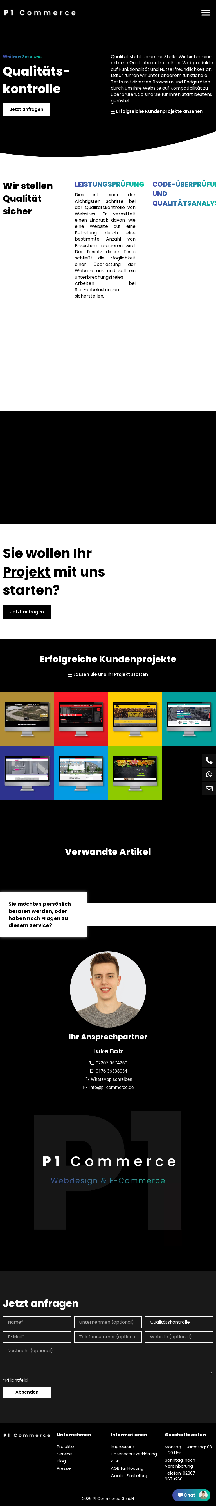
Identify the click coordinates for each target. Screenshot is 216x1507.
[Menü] (205, 12)
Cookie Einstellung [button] (129, 1477)
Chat (193, 1495)
